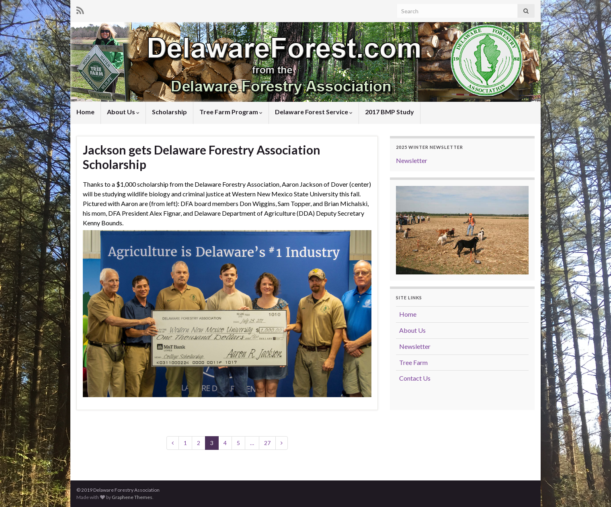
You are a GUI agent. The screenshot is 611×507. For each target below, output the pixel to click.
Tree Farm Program (230, 111)
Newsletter (411, 160)
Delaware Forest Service (314, 111)
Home (85, 111)
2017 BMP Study (389, 111)
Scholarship (169, 111)
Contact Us (415, 378)
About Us (123, 111)
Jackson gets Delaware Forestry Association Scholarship (201, 156)
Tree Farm (413, 362)
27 (267, 442)
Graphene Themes (132, 497)
